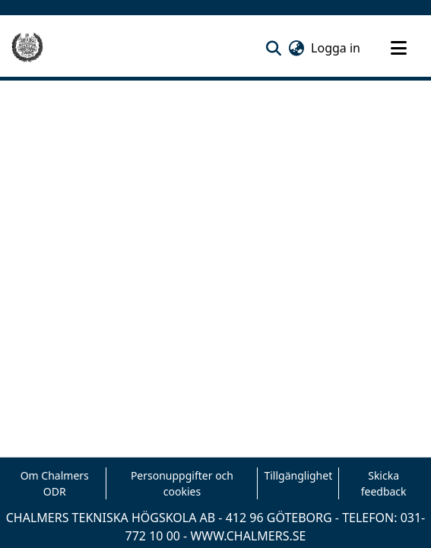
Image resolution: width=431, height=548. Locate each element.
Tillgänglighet (298, 475)
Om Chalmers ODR (55, 483)
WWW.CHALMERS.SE (248, 535)
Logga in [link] (336, 48)
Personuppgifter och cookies (182, 483)
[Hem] (27, 48)
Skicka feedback (384, 483)
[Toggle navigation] (398, 47)
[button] (273, 48)
